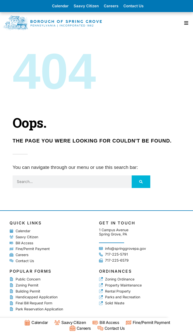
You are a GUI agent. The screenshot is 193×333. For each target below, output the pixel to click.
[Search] (141, 181)
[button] (186, 22)
